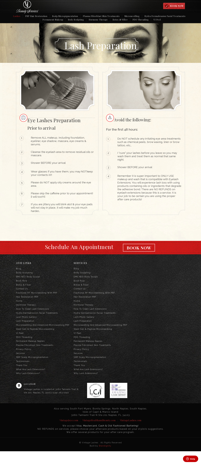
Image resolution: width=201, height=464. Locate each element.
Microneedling (132, 16)
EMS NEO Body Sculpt (28, 278)
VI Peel (157, 19)
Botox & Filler (120, 19)
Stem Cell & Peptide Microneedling (35, 337)
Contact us (22, 292)
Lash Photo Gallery (26, 323)
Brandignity (105, 458)
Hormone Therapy (98, 19)
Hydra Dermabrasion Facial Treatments (165, 16)
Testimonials (23, 372)
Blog (18, 269)
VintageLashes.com (131, 433)
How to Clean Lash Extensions (32, 314)
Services (20, 364)
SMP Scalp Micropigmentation (32, 368)
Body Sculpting (76, 19)
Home (19, 305)
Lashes (16, 16)
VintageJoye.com (69, 433)
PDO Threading (141, 19)
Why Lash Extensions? (28, 386)
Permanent (53, 19)
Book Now (139, 248)
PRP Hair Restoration (36, 16)
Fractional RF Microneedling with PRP (36, 296)
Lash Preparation (25, 328)
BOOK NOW (176, 6)
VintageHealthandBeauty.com (99, 433)
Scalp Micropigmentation (65, 16)
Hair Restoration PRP (27, 301)
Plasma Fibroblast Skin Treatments (101, 16)
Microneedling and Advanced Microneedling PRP (42, 332)
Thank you (21, 377)
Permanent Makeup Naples (30, 350)
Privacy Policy (23, 359)
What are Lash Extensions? (30, 381)
